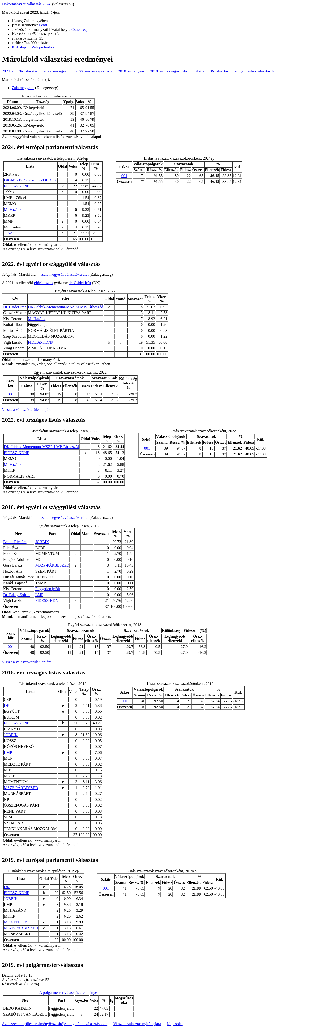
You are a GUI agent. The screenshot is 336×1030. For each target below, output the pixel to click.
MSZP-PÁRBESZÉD (52, 565)
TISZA (9, 233)
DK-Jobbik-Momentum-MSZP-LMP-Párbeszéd (65, 307)
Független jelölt (47, 589)
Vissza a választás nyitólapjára (137, 1024)
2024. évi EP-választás (20, 71)
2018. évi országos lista (168, 71)
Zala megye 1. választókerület (65, 274)
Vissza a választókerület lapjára (26, 409)
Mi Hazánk (13, 209)
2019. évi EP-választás (210, 71)
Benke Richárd (15, 542)
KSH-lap (19, 47)
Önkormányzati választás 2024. (26, 4)
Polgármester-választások (254, 71)
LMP (39, 595)
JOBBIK (42, 542)
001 (124, 176)
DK (7, 705)
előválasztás (43, 283)
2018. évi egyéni (131, 71)
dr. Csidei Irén (80, 283)
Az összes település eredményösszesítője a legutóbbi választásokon (54, 1024)
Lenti (43, 25)
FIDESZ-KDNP (16, 186)
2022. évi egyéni (56, 71)
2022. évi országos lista (94, 71)
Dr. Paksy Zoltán (16, 595)
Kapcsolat (175, 1024)
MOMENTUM (16, 922)
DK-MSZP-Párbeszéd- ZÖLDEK (30, 180)
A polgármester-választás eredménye (68, 992)
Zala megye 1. (23, 88)
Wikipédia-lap (43, 47)
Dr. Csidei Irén (14, 307)
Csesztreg (79, 29)
